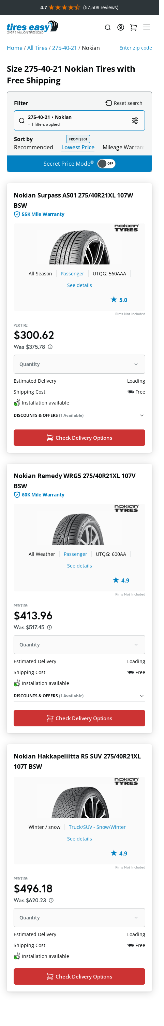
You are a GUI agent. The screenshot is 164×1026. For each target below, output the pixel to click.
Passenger (72, 288)
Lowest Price (77, 162)
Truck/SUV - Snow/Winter (97, 843)
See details (79, 300)
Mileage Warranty (125, 162)
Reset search (124, 118)
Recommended (33, 162)
